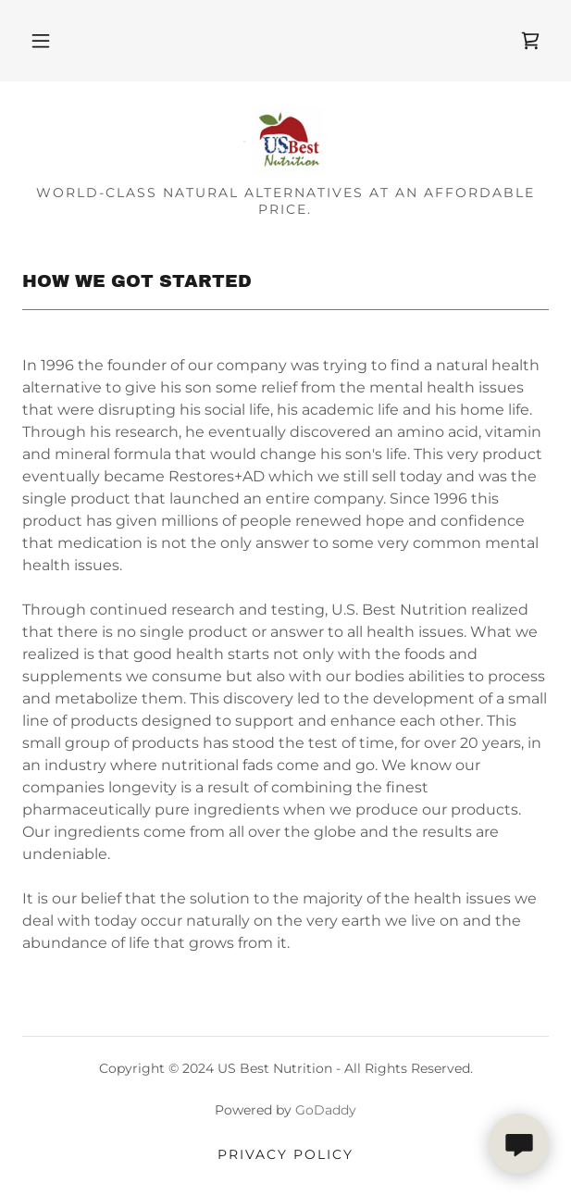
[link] (530, 40)
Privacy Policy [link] (285, 1154)
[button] (40, 40)
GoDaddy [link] (325, 1110)
